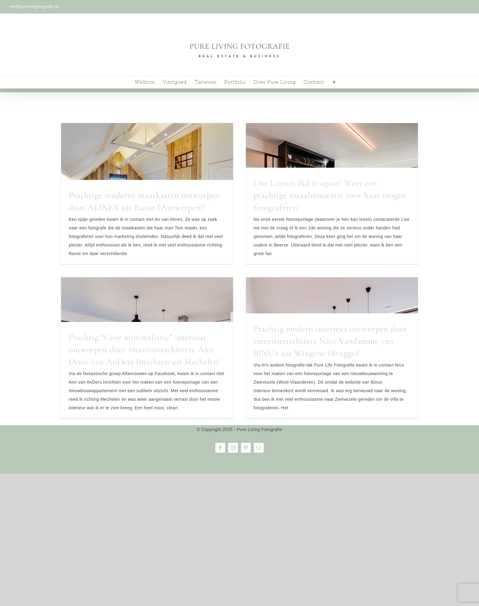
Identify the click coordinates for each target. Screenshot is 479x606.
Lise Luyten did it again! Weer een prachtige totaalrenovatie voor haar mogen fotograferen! (330, 195)
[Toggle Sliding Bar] (334, 82)
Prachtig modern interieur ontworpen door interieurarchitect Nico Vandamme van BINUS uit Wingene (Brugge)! (330, 340)
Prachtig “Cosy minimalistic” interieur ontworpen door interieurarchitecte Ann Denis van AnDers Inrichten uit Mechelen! (145, 349)
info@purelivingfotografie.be (34, 7)
